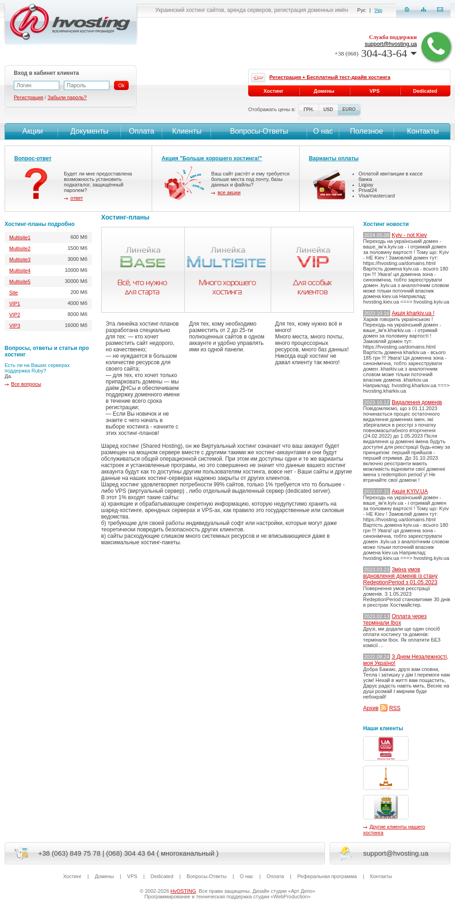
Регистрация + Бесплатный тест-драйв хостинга (329, 77)
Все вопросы (26, 384)
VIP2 (14, 314)
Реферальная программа (327, 876)
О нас (323, 131)
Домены (324, 91)
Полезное (366, 131)
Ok (121, 85)
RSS (395, 708)
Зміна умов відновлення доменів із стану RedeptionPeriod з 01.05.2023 (400, 576)
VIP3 (14, 325)
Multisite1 (19, 237)
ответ (76, 198)
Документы (89, 131)
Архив (371, 708)
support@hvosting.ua (390, 44)
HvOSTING (183, 891)
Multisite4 (19, 270)
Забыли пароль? (66, 97)
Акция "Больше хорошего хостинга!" (211, 158)
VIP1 (14, 303)
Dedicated (425, 91)
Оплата (141, 131)
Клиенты (186, 131)
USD (328, 109)
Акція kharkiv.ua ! (413, 313)
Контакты (422, 131)
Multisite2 (19, 248)
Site (13, 292)
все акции (228, 192)
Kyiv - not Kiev (409, 235)
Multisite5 (19, 281)
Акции (31, 131)
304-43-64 (376, 53)
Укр (378, 10)
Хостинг (273, 91)
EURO (349, 109)
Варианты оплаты (333, 158)
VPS (375, 91)
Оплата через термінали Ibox (395, 619)
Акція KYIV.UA (410, 491)
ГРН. (308, 109)
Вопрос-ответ (32, 158)
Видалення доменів (417, 402)
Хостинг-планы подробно (39, 224)
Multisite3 (19, 259)
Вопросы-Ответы (259, 131)
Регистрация (28, 97)
